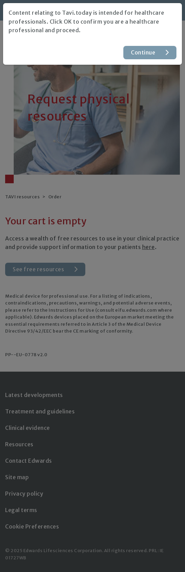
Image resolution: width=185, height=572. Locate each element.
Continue (143, 52)
